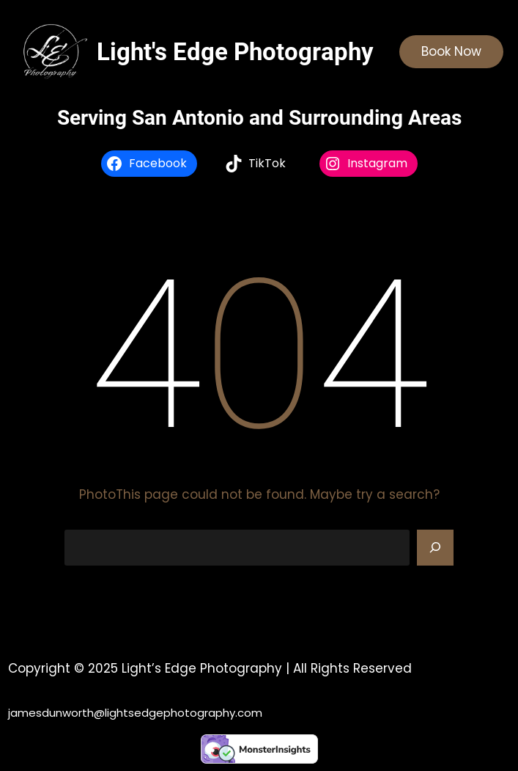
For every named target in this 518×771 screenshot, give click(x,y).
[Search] (435, 548)
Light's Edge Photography (235, 51)
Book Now (451, 51)
